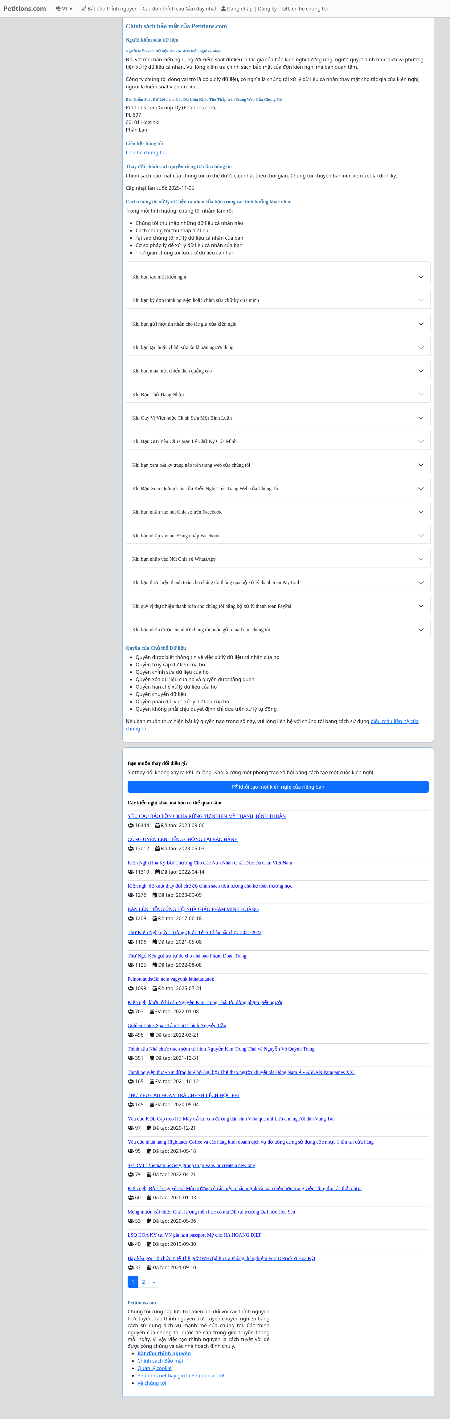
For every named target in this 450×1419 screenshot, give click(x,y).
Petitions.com (25, 8)
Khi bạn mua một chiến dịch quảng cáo (172, 370)
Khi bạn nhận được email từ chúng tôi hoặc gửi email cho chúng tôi (201, 629)
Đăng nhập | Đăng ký (249, 8)
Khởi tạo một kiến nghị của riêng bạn (278, 786)
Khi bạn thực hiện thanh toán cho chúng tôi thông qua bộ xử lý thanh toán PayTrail (215, 582)
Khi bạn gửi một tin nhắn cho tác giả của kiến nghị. (185, 324)
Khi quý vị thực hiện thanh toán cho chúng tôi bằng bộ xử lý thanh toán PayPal (211, 606)
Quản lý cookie (154, 1368)
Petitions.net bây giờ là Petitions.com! (180, 1375)
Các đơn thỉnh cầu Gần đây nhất (180, 8)
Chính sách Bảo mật (160, 1360)
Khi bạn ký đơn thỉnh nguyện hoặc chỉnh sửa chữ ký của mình (195, 300)
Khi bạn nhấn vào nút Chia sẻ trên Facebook (177, 511)
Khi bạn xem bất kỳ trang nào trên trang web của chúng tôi (191, 465)
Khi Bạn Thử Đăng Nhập (158, 394)
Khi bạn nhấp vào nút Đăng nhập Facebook (175, 535)
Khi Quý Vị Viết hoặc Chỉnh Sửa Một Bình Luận (182, 418)
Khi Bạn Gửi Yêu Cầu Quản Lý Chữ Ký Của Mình (184, 441)
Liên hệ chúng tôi (305, 8)
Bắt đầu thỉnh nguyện (109, 8)
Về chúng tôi (151, 1383)
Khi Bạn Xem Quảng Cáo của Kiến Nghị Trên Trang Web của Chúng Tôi (206, 488)
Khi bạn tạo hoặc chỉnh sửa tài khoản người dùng (182, 347)
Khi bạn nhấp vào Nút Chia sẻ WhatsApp (174, 559)
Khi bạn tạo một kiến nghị (159, 276)
